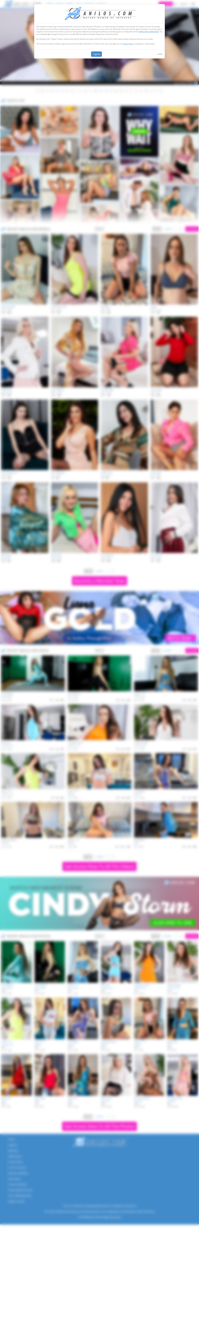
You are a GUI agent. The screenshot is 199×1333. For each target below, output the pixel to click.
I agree (96, 54)
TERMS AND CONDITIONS (148, 31)
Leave (160, 54)
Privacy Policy (128, 44)
